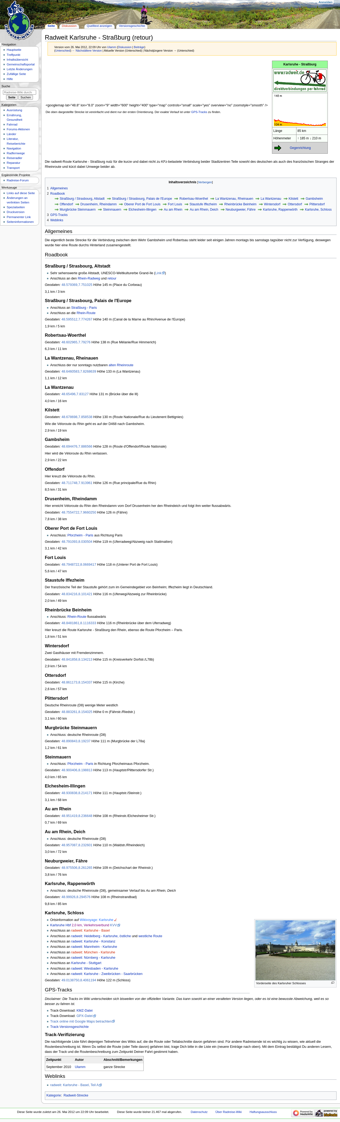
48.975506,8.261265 (76, 868)
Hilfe (10, 79)
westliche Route (150, 936)
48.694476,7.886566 (76, 446)
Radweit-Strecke (75, 1095)
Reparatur (13, 162)
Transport (13, 167)
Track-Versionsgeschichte (69, 1027)
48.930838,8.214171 (76, 793)
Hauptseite (14, 49)
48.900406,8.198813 (76, 770)
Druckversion (15, 212)
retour (112, 278)
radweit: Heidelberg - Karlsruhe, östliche (101, 936)
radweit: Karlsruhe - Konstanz (93, 941)
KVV (113, 925)
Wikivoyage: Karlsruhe (96, 920)
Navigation (14, 148)
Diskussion (125, 47)
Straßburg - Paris (84, 308)
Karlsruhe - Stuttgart (86, 963)
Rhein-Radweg (89, 278)
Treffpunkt (13, 54)
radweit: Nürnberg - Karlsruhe (93, 958)
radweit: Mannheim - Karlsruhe (94, 947)
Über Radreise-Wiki (228, 1111)
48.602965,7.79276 (75, 342)
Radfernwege (16, 153)
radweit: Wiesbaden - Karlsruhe (94, 968)
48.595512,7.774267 (76, 319)
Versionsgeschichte (132, 25)
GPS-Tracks (199, 112)
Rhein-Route (85, 313)
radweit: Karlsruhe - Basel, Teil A (74, 1085)
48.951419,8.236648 (76, 816)
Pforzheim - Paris (80, 535)
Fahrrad (12, 124)
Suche (6, 86)
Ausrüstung (14, 110)
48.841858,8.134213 (76, 659)
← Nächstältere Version (87, 50)
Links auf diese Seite (21, 193)
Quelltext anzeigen (99, 25)
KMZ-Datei (84, 1010)
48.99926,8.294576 (75, 897)
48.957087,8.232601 (76, 845)
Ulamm (80, 1067)
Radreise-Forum (18, 180)
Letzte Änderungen (19, 69)
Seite (51, 25)
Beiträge (139, 47)
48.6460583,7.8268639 (78, 371)
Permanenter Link (19, 217)
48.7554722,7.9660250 (78, 512)
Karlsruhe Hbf (60, 925)
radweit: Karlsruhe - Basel (90, 930)
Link (158, 273)
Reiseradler (14, 158)
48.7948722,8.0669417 (78, 564)
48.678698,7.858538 (76, 417)
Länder (11, 134)
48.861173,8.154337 (76, 682)
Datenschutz (199, 1111)
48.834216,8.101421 (76, 594)
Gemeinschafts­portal (21, 64)
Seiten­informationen (20, 221)
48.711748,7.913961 (76, 483)
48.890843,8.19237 (75, 741)
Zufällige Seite (16, 74)
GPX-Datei (84, 1016)
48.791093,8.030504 (76, 542)
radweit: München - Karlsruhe (93, 952)
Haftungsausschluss (263, 1111)
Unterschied (62, 50)
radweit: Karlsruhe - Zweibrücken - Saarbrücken (107, 974)
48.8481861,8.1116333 (78, 623)
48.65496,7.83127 (74, 394)
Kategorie (53, 1095)
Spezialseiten (16, 207)
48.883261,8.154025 (76, 712)
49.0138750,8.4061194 (78, 980)
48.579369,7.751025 (76, 285)
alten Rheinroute (121, 365)
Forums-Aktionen (18, 129)
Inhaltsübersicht (17, 59)
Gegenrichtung (300, 148)
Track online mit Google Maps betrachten (81, 1021)
